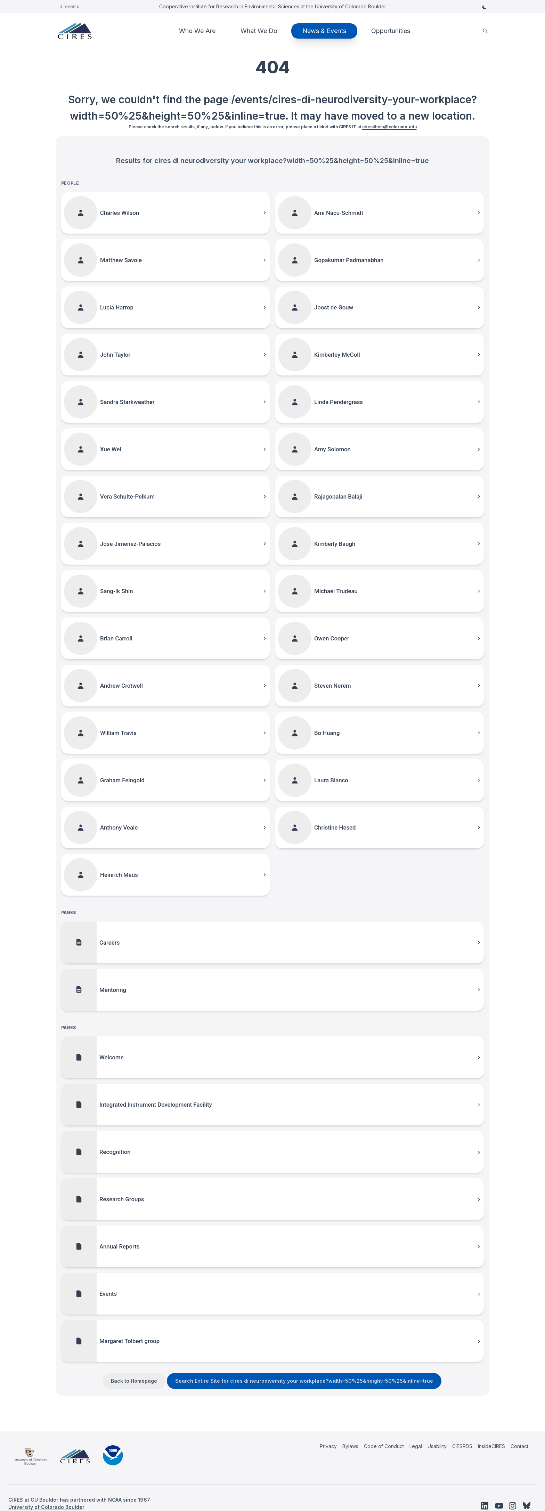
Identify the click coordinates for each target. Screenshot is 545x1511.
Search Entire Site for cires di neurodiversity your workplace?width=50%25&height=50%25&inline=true (304, 1381)
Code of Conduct (384, 1446)
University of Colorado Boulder (46, 1507)
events (72, 6)
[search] (485, 31)
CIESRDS (462, 1446)
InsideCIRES (491, 1446)
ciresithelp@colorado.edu (389, 126)
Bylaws (350, 1446)
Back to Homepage (134, 1381)
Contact (519, 1446)
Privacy (328, 1446)
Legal (415, 1446)
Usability (437, 1446)
